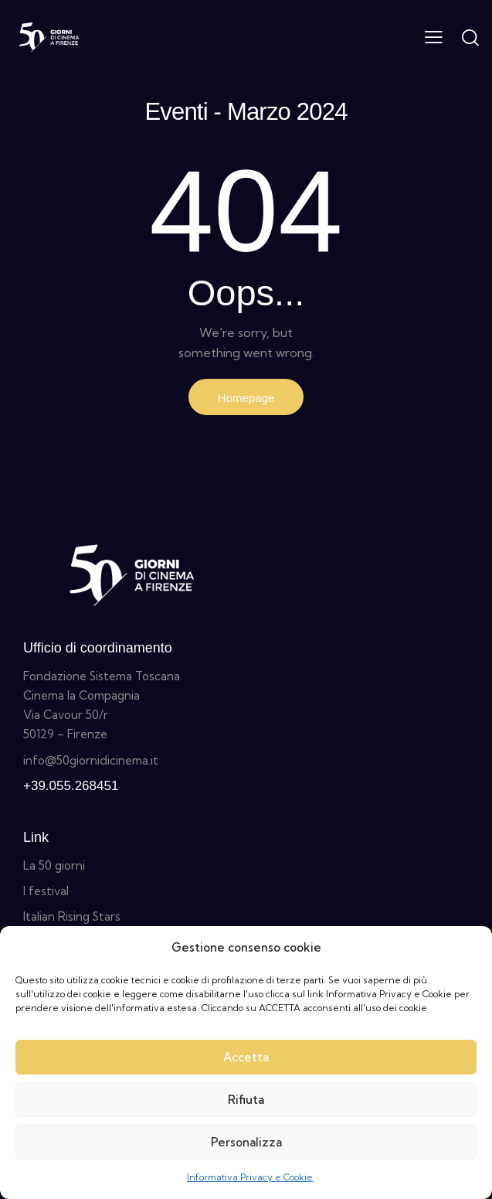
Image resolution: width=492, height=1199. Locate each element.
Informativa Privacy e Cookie (250, 1177)
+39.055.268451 (70, 785)
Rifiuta (246, 1099)
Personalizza (246, 1142)
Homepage (246, 397)
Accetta (246, 1057)
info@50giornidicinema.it (90, 760)
